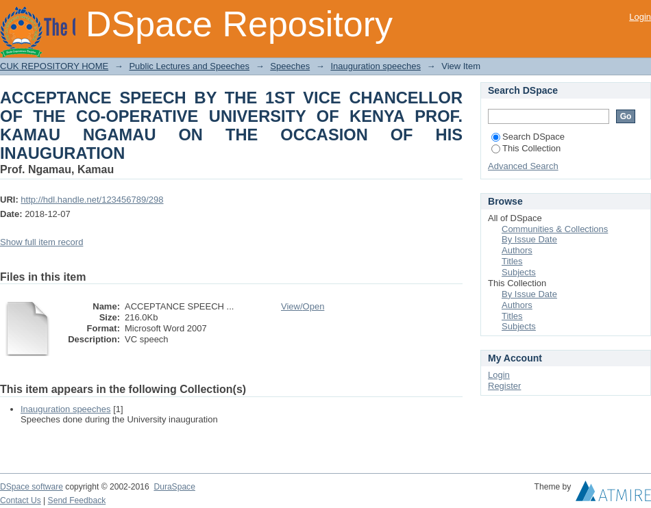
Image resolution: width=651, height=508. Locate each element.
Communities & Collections (555, 229)
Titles (512, 261)
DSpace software (31, 487)
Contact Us (20, 500)
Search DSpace (528, 136)
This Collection (526, 148)
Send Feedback (77, 500)
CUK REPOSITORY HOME (54, 66)
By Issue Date (529, 239)
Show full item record (41, 242)
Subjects (519, 272)
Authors (517, 250)
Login (640, 17)
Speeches (290, 66)
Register (504, 386)
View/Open (302, 306)
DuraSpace (174, 487)
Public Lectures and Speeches (189, 66)
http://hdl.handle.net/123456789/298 (92, 199)
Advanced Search (523, 166)
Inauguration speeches (375, 66)
